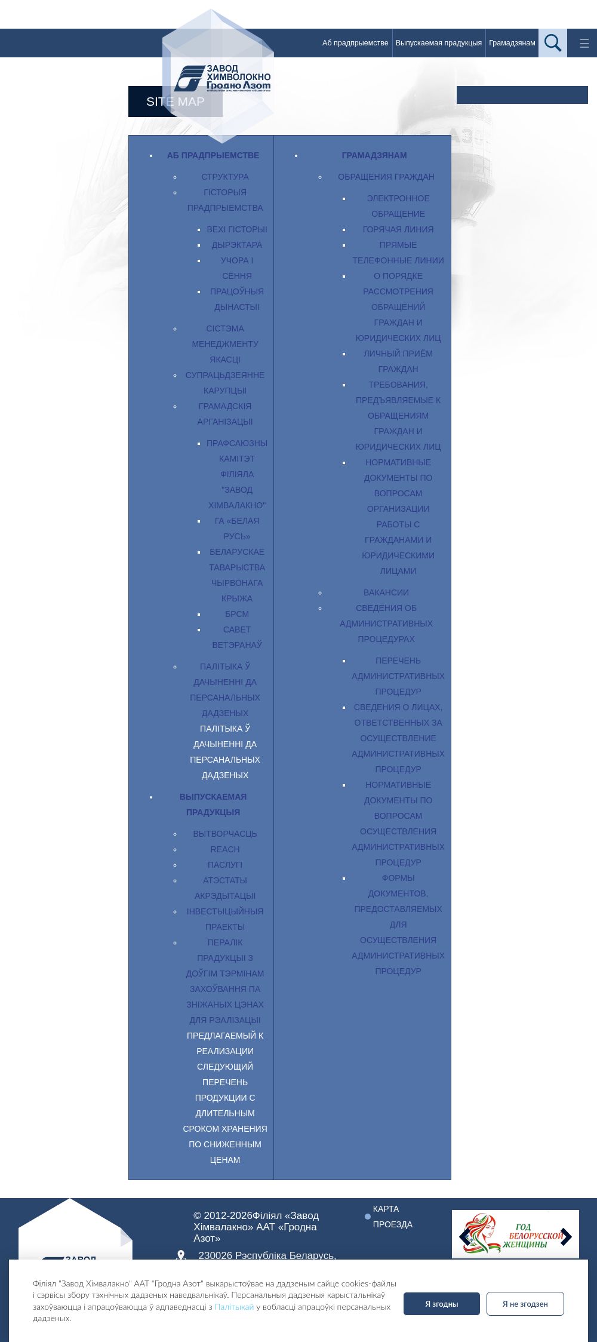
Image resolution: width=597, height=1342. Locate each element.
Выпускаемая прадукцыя (439, 43)
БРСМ (237, 614)
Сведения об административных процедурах (386, 623)
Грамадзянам (512, 43)
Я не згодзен (525, 1304)
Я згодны (441, 1304)
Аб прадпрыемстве (355, 43)
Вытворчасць (225, 834)
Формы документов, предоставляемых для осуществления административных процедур (398, 924)
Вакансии (386, 592)
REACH (225, 849)
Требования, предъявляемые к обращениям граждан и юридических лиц (398, 416)
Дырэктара (237, 245)
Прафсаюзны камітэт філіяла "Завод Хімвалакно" (237, 474)
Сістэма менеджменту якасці (225, 344)
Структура (224, 177)
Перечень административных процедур (398, 676)
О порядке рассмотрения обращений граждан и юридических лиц (398, 307)
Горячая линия (398, 229)
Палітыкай (234, 1306)
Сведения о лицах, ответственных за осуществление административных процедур (398, 738)
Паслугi (225, 865)
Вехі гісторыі (237, 229)
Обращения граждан (386, 177)
